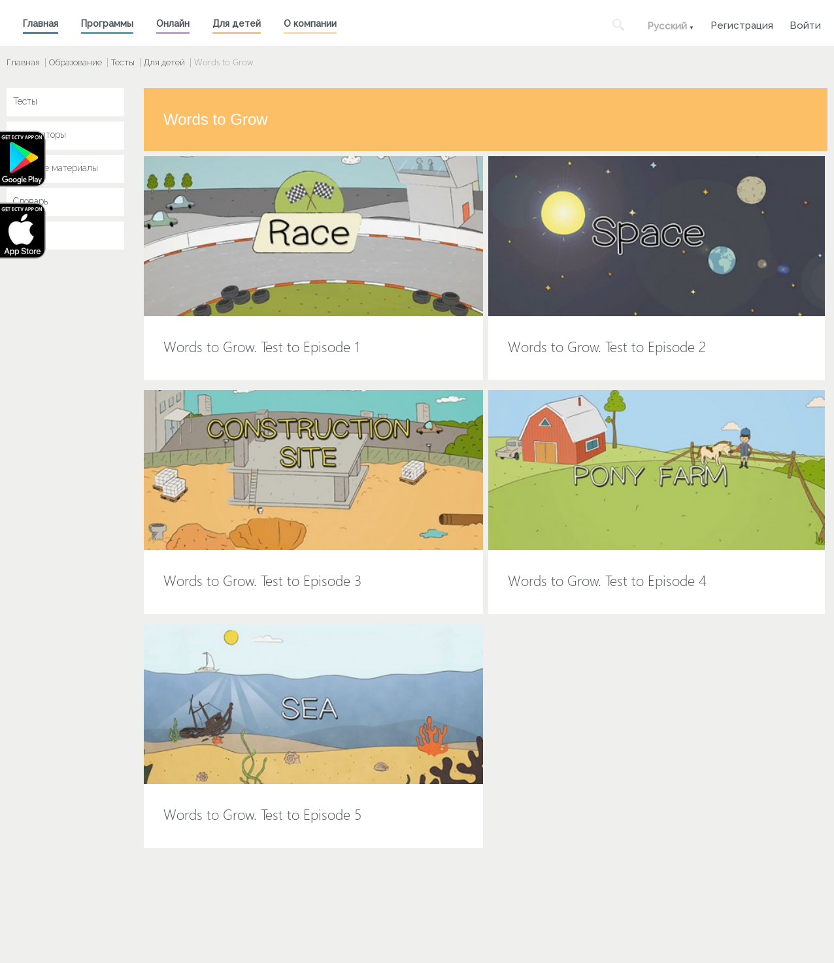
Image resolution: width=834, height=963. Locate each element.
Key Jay (29, 234)
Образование (75, 62)
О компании (310, 23)
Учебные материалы (55, 168)
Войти (805, 24)
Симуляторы (39, 134)
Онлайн (173, 23)
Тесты (123, 62)
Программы (107, 23)
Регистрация (741, 24)
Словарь (30, 201)
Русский (667, 26)
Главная (40, 23)
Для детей (236, 23)
